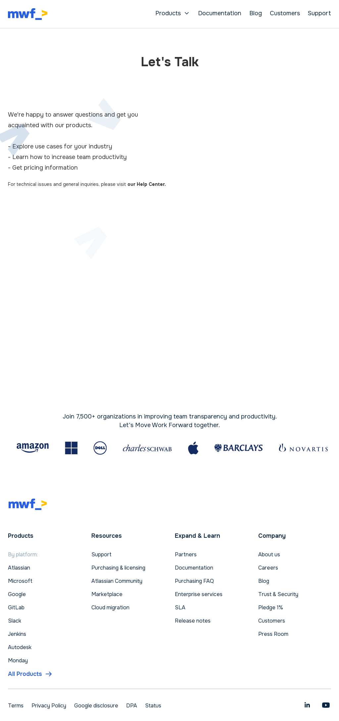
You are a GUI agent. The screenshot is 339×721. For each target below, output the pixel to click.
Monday (18, 660)
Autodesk (19, 647)
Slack (14, 620)
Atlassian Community (116, 581)
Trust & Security (278, 594)
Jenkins (17, 634)
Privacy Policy (48, 705)
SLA (180, 607)
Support (319, 13)
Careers (268, 567)
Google (17, 594)
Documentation (219, 13)
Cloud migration (110, 607)
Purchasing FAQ (194, 581)
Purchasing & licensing (118, 567)
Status (153, 705)
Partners (186, 554)
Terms (16, 705)
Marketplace (106, 594)
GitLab (16, 607)
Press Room (273, 634)
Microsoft (20, 581)
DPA (131, 705)
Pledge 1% (270, 607)
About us (269, 554)
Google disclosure (96, 705)
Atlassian (19, 567)
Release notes (193, 620)
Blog (255, 13)
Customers (285, 13)
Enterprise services (198, 594)
